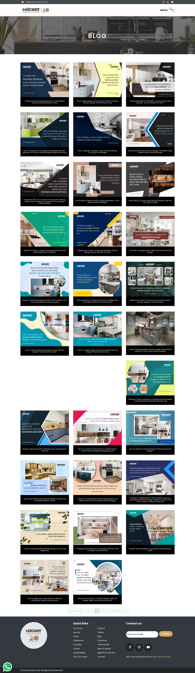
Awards (76, 632)
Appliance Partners (106, 652)
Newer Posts (73, 611)
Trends (76, 648)
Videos (101, 632)
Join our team (80, 656)
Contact (101, 656)
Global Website (163, 656)
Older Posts (121, 611)
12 (101, 611)
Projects (101, 628)
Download (102, 640)
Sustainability (79, 652)
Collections (78, 640)
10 (93, 611)
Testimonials (104, 644)
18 (112, 611)
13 (106, 611)
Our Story (77, 628)
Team (76, 636)
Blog (99, 636)
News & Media (104, 648)
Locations (77, 644)
